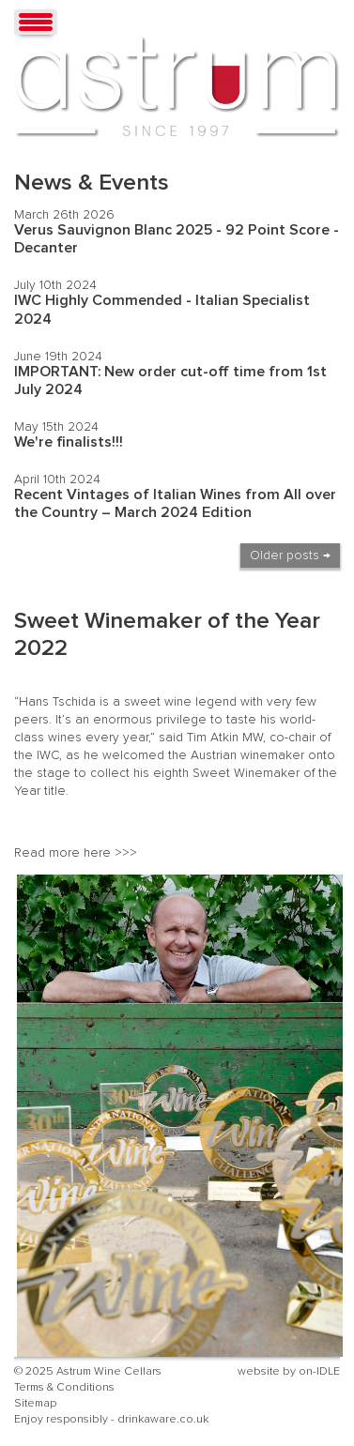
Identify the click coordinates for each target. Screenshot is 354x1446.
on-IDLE (319, 1371)
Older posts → (290, 555)
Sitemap (35, 1403)
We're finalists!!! (68, 441)
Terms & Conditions (64, 1387)
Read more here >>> (75, 853)
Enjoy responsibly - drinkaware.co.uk (111, 1419)
